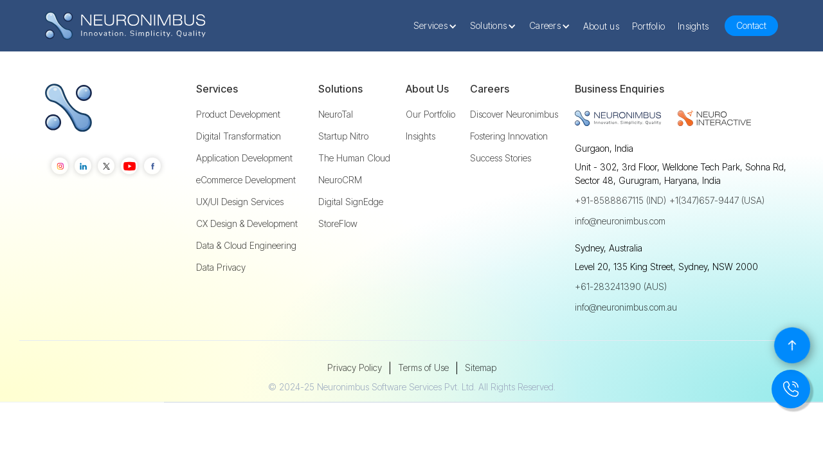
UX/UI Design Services (240, 202)
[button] (438, 25)
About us (601, 26)
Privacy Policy (354, 367)
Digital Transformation (238, 136)
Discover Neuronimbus (514, 114)
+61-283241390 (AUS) (621, 286)
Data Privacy (221, 267)
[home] (125, 26)
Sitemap (480, 367)
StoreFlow (337, 224)
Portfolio (648, 26)
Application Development (244, 158)
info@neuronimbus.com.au (626, 307)
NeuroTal (335, 114)
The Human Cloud (354, 158)
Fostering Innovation (509, 136)
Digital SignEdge (350, 202)
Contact (751, 25)
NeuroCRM (340, 180)
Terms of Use (423, 367)
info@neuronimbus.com (620, 220)
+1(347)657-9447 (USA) (716, 200)
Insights (693, 26)
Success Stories (500, 158)
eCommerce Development (246, 180)
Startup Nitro (343, 136)
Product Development (238, 114)
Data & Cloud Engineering (246, 246)
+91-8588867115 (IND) (620, 200)
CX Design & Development (247, 224)
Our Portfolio (430, 114)
